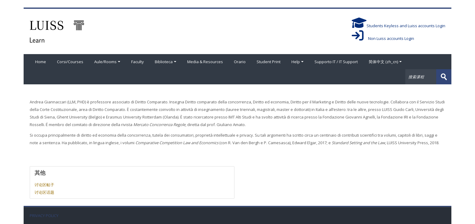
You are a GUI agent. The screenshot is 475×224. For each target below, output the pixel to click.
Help (297, 61)
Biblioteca (165, 61)
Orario (240, 61)
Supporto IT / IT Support (336, 61)
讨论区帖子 (44, 184)
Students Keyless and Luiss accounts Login (398, 25)
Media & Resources (205, 61)
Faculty (137, 61)
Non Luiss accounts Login (383, 38)
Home (40, 61)
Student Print (269, 61)
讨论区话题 (44, 192)
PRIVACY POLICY (44, 215)
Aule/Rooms (107, 61)
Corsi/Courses (70, 61)
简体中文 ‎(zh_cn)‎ (385, 61)
